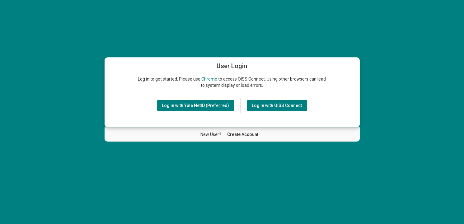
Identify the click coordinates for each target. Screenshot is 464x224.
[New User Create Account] (242, 134)
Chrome (209, 79)
